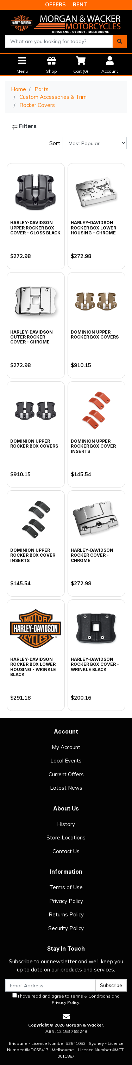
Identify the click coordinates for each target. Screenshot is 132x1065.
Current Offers (66, 774)
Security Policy (66, 928)
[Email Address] (50, 985)
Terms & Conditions (90, 996)
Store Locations (66, 837)
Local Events (66, 760)
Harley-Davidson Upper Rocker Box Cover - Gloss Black (35, 227)
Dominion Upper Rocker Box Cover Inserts (93, 446)
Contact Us (66, 851)
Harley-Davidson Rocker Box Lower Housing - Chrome (93, 227)
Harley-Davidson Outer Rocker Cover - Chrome (31, 337)
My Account (66, 747)
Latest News (66, 787)
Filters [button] (24, 126)
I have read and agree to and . (66, 999)
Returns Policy (66, 914)
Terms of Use (66, 887)
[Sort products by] (95, 143)
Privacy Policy (66, 901)
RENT (80, 4)
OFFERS (55, 4)
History (66, 824)
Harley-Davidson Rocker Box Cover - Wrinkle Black (95, 664)
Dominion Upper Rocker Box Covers (95, 334)
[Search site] (120, 41)
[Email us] (66, 1016)
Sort (54, 143)
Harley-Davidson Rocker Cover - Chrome (92, 555)
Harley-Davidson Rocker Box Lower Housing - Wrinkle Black (33, 667)
